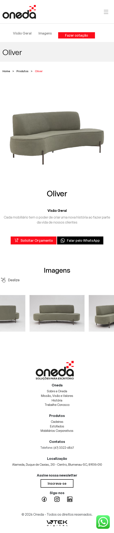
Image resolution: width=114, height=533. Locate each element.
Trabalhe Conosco (57, 404)
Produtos (22, 71)
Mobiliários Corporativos (57, 430)
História (57, 400)
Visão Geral (22, 33)
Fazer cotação (76, 35)
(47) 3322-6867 (64, 447)
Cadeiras (57, 421)
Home (6, 71)
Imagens (45, 33)
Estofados (57, 426)
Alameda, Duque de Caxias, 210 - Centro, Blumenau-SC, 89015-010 (57, 464)
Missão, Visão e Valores (57, 396)
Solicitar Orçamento (33, 240)
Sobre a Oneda (57, 391)
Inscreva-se (57, 483)
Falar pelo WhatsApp (80, 240)
